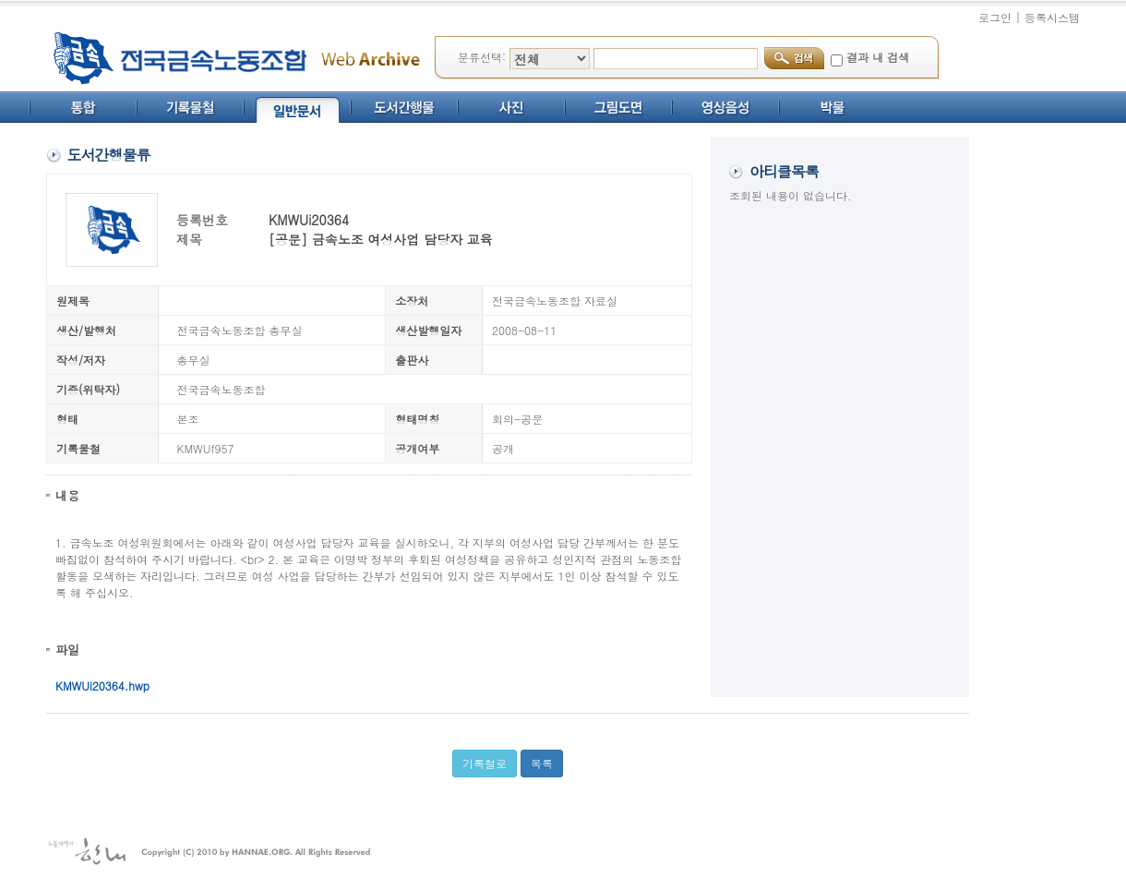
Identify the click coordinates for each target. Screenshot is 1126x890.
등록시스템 (1052, 17)
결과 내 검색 (877, 57)
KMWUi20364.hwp (102, 685)
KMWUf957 (205, 448)
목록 (542, 763)
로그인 (995, 17)
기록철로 (484, 763)
